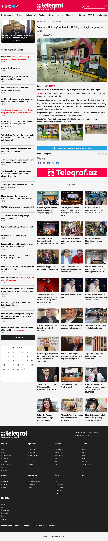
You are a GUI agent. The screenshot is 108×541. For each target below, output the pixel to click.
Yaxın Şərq (85, 458)
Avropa (84, 461)
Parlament (4, 458)
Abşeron (4, 519)
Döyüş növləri (59, 487)
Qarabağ (4, 467)
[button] (13, 40)
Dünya (51, 15)
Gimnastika (59, 484)
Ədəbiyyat (31, 484)
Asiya (84, 455)
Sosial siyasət (59, 449)
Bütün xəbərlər (7, 15)
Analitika (4, 470)
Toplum (42, 15)
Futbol (57, 493)
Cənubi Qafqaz (87, 464)
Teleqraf (40, 94)
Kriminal (4, 484)
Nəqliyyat (31, 461)
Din (56, 464)
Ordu (2, 449)
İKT (29, 458)
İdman (82, 15)
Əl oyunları (58, 490)
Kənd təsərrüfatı (33, 449)
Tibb (56, 458)
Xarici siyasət (5, 461)
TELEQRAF (51, 86)
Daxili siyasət (5, 464)
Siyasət (20, 15)
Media (57, 461)
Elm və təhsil (59, 452)
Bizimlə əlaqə (51, 525)
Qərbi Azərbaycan (7, 455)
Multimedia (102, 15)
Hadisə (60, 15)
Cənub (3, 504)
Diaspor (3, 452)
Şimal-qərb (4, 513)
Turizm (30, 464)
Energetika (31, 452)
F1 (56, 481)
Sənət (30, 487)
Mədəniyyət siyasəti (34, 481)
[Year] (21, 348)
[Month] (14, 348)
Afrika (84, 449)
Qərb (2, 507)
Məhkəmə (4, 481)
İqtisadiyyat (31, 15)
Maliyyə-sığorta (33, 455)
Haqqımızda (39, 525)
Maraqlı (3, 487)
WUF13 (91, 15)
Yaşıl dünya (59, 455)
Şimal (3, 516)
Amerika (84, 452)
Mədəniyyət (71, 15)
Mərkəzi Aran (5, 510)
